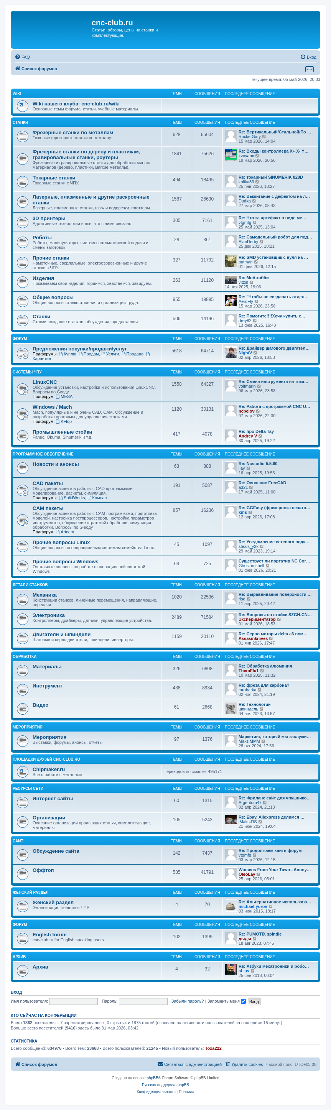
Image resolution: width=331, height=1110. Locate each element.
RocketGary (250, 136)
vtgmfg (245, 222)
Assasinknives (253, 638)
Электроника (49, 615)
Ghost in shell (251, 565)
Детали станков (30, 585)
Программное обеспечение (43, 454)
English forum (50, 934)
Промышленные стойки (62, 432)
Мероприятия (28, 727)
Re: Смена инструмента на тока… (273, 381)
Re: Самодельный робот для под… (275, 237)
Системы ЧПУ (27, 372)
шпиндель (248, 709)
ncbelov (247, 411)
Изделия (43, 278)
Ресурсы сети (28, 788)
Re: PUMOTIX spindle (260, 934)
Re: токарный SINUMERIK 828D (271, 177)
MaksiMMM (249, 741)
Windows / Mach (52, 407)
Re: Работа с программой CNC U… (274, 406)
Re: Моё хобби (254, 277)
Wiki (17, 94)
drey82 (245, 320)
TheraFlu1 (249, 670)
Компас (97, 497)
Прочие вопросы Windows (66, 561)
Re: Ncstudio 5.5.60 (258, 463)
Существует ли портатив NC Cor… (274, 561)
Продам (89, 354)
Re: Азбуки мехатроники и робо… (274, 966)
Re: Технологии (255, 704)
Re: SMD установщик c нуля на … (273, 257)
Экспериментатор (257, 619)
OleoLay (247, 874)
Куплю (67, 354)
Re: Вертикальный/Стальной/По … (275, 132)
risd (242, 599)
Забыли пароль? (187, 1001)
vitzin (243, 282)
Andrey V (248, 436)
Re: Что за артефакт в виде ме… (272, 217)
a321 (243, 487)
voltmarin (247, 386)
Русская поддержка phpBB (165, 1085)
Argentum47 (250, 802)
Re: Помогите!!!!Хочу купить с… (272, 316)
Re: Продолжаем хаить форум (270, 850)
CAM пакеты (48, 508)
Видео (40, 705)
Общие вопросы (53, 297)
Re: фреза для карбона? (264, 685)
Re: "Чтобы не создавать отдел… (274, 296)
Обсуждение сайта (56, 851)
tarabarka (247, 689)
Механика (45, 595)
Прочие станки (51, 258)
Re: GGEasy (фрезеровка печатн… (274, 507)
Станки (20, 122)
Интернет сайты (53, 798)
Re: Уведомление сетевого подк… (274, 541)
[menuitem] (22, 57)
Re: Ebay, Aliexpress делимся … (272, 817)
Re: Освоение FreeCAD (263, 482)
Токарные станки (54, 178)
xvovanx (246, 155)
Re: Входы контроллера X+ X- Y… (274, 151)
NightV (245, 352)
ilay (242, 468)
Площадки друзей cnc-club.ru (46, 759)
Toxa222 (213, 1048)
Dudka (245, 201)
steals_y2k (249, 546)
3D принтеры (49, 218)
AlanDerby (248, 241)
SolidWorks (72, 497)
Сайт (18, 841)
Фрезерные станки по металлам (73, 132)
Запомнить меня (226, 1001)
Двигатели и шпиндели (62, 634)
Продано (132, 354)
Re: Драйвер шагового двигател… (274, 348)
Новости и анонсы (56, 464)
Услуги (110, 354)
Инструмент (48, 686)
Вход (16, 992)
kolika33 (246, 181)
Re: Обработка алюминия (265, 666)
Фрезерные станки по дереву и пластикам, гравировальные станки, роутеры (86, 154)
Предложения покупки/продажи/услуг (80, 349)
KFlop (64, 421)
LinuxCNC (45, 382)
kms (243, 512)
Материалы (47, 666)
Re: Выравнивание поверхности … (275, 594)
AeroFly (246, 301)
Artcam (65, 532)
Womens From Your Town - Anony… (275, 869)
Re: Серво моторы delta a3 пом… (273, 633)
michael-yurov (253, 906)
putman (246, 262)
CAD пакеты (48, 483)
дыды (245, 938)
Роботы (42, 237)
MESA (64, 396)
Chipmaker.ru (49, 769)
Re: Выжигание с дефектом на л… (274, 196)
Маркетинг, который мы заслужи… (275, 736)
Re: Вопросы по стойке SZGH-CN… (275, 614)
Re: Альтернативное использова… (275, 902)
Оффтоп (43, 870)
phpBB (152, 1078)
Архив (19, 957)
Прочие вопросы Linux (61, 542)
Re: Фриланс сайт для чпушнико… (275, 798)
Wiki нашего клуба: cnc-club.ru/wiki (76, 104)
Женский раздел (31, 892)
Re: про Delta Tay (256, 431)
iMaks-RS (248, 821)
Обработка (24, 656)
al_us (244, 971)
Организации (49, 818)
